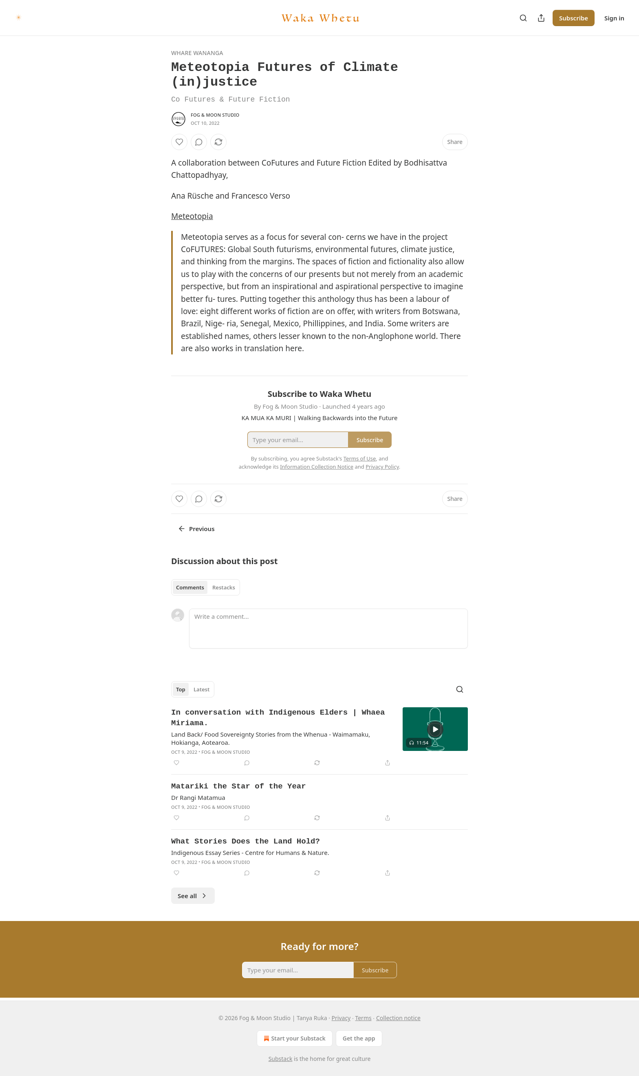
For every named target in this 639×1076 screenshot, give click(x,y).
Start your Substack (293, 1038)
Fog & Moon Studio (215, 115)
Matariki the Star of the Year (238, 786)
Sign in (614, 18)
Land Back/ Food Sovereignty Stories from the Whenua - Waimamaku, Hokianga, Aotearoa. (270, 738)
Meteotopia (192, 216)
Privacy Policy (382, 466)
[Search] (523, 18)
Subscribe (573, 18)
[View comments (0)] (199, 142)
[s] (435, 729)
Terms (363, 1018)
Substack (281, 1059)
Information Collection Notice (316, 466)
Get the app (359, 1038)
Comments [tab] (190, 587)
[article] (319, 737)
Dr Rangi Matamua (198, 797)
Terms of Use (360, 458)
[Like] (179, 142)
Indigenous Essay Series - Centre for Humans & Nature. (250, 852)
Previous (196, 529)
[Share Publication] (541, 18)
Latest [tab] (201, 689)
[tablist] (205, 587)
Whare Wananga (197, 53)
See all (193, 896)
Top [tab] (180, 689)
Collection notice (398, 1018)
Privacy (341, 1018)
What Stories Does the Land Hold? (245, 841)
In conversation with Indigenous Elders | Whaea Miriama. (278, 717)
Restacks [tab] (223, 587)
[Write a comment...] (328, 628)
